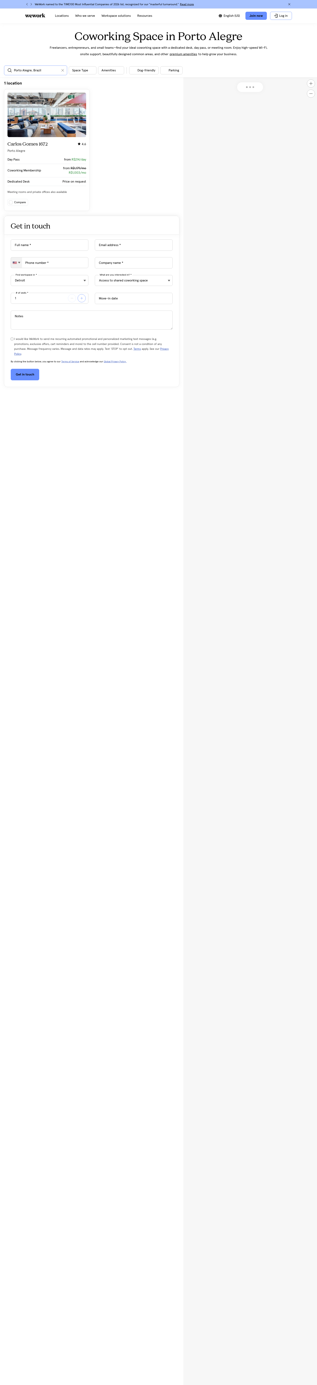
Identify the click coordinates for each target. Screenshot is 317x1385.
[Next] (31, 4)
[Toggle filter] (144, 70)
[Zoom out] (311, 94)
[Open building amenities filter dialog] (111, 70)
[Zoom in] (311, 83)
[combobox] (16, 262)
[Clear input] (63, 70)
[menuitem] (62, 16)
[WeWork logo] (35, 15)
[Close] (289, 4)
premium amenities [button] (183, 54)
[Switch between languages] (229, 16)
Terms (137, 349)
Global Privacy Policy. (115, 362)
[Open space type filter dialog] (82, 70)
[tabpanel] (91, 146)
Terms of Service (70, 362)
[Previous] (27, 4)
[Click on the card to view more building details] (47, 150)
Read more (187, 4)
